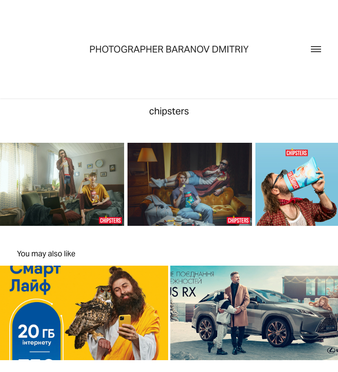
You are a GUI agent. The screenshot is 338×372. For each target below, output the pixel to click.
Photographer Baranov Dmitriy (169, 49)
